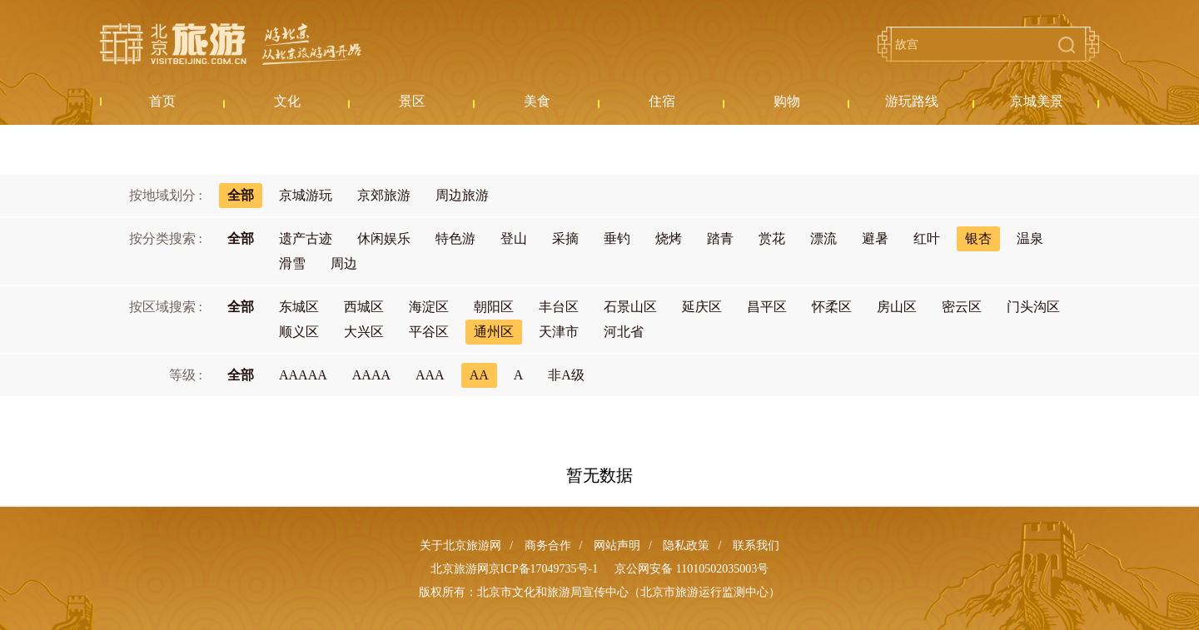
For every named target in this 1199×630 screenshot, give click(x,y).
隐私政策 (686, 545)
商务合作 (548, 545)
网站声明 (617, 545)
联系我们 (756, 545)
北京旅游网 (230, 44)
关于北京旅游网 (460, 545)
